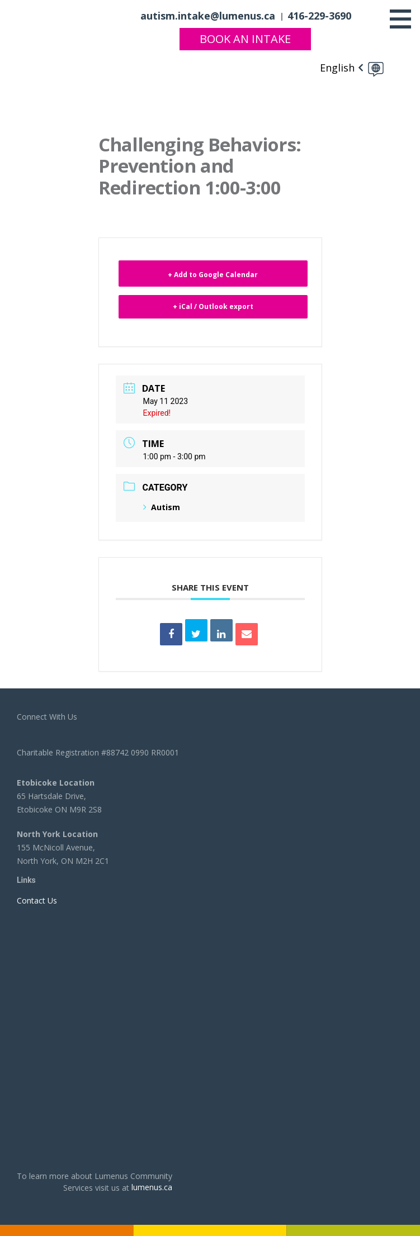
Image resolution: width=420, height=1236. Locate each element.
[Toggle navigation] (400, 19)
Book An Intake (245, 38)
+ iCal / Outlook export (213, 306)
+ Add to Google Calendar (213, 274)
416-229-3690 (319, 15)
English (337, 67)
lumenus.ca (151, 1187)
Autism (161, 507)
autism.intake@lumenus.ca (207, 15)
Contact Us (37, 900)
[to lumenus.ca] (55, 15)
